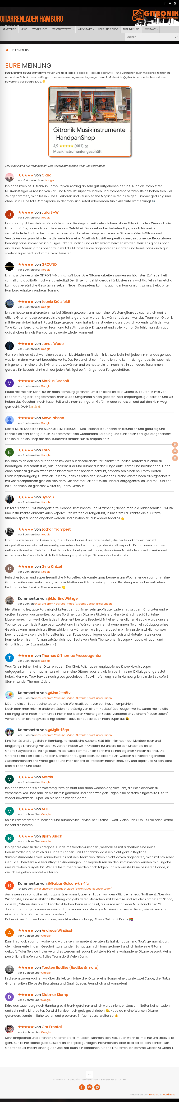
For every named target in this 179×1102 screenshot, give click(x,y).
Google (49, 180)
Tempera (154, 1094)
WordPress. (169, 1094)
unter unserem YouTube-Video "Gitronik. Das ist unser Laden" (73, 603)
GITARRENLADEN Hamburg (31, 18)
